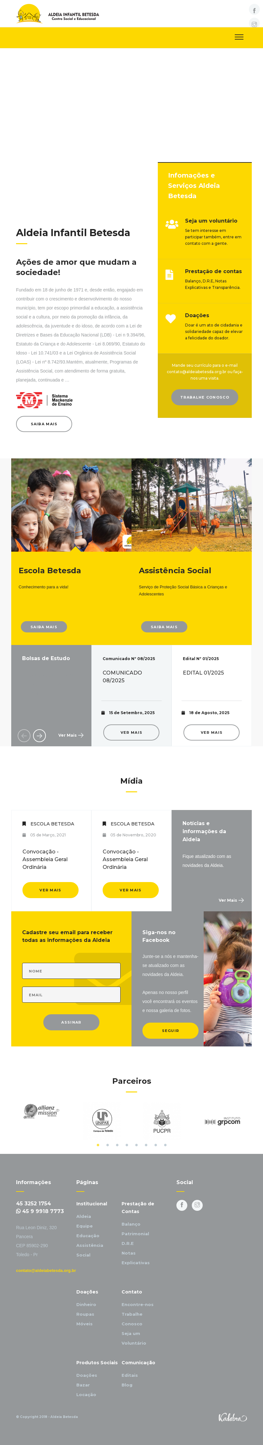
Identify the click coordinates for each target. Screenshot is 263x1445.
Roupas (85, 1314)
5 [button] (136, 1145)
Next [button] (39, 735)
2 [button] (107, 1145)
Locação (86, 1394)
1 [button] (98, 1145)
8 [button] (165, 1145)
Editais (130, 1375)
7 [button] (155, 1145)
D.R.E (128, 1243)
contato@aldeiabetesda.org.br (46, 1270)
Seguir (170, 1030)
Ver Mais (67, 735)
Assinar (71, 1022)
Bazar (83, 1384)
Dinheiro (86, 1304)
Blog (127, 1384)
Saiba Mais (44, 424)
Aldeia (83, 1216)
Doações (86, 1375)
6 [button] (146, 1145)
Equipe (84, 1226)
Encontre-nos (138, 1304)
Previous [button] (24, 735)
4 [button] (126, 1145)
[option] (131, 695)
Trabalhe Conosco (204, 397)
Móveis (84, 1323)
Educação (87, 1235)
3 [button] (117, 1145)
